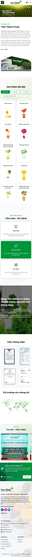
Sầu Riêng (26, 92)
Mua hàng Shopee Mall (9, 96)
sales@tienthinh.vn (7, 529)
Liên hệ (3, 548)
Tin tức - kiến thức (6, 546)
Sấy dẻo (15, 92)
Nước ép (5, 92)
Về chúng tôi (4, 539)
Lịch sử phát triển (6, 544)
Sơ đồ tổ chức (5, 542)
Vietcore (19, 555)
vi (27, 2)
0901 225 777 (6, 527)
